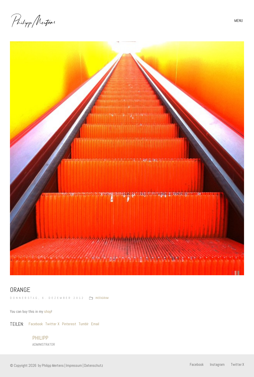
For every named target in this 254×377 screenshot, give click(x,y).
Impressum (74, 365)
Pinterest (69, 323)
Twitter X (52, 323)
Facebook (36, 323)
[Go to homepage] (33, 20)
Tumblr (84, 323)
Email (95, 323)
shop (47, 311)
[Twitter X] (237, 364)
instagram (102, 298)
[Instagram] (217, 364)
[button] (239, 20)
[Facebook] (197, 364)
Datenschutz (93, 365)
